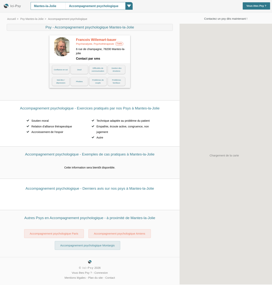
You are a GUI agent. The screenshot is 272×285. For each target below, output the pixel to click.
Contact (110, 277)
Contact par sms (88, 58)
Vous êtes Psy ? (256, 5)
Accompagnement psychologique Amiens (119, 233)
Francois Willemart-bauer (96, 41)
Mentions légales (75, 277)
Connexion (101, 272)
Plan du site (95, 277)
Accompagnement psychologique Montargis (87, 245)
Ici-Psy (88, 267)
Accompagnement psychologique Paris (54, 233)
